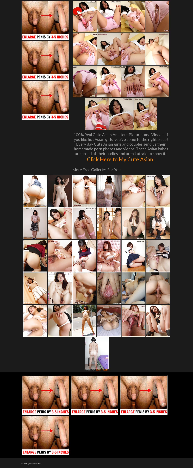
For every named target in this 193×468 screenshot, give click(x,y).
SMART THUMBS (102, 370)
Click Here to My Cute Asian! (121, 159)
